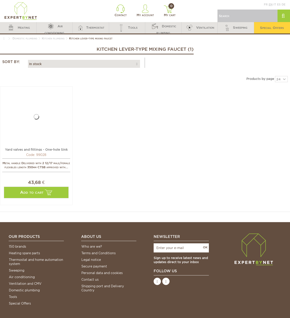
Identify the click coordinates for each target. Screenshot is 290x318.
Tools (13, 297)
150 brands (17, 246)
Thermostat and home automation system (36, 262)
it (274, 4)
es (279, 4)
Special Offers (20, 303)
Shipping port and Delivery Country (102, 288)
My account (145, 11)
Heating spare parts (24, 253)
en (270, 4)
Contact (121, 11)
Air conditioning (22, 277)
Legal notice (91, 260)
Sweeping (16, 270)
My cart (169, 11)
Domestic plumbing (24, 290)
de (283, 4)
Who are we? (91, 246)
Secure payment (94, 266)
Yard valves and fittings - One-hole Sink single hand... (36, 149)
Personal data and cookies (102, 273)
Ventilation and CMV (25, 283)
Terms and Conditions (98, 253)
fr (266, 4)
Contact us (90, 279)
